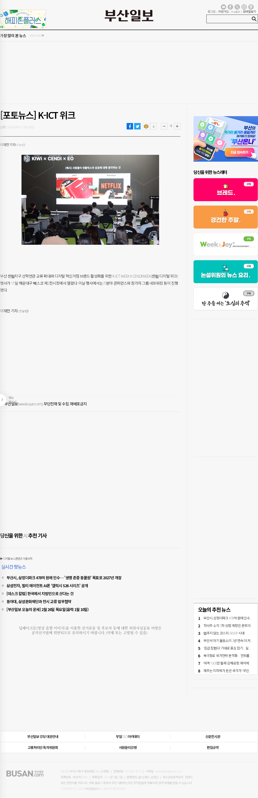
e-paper (235, 11)
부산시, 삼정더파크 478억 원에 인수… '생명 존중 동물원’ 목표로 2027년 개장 (63, 577)
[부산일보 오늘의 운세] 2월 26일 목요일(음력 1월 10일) (47, 609)
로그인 (211, 11)
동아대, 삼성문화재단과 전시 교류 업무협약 (38, 601)
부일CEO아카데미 (128, 736)
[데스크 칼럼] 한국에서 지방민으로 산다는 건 (39, 593)
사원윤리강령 (128, 747)
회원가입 (223, 11)
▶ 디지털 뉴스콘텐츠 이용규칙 (16, 559)
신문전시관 (212, 736)
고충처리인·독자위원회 (43, 747)
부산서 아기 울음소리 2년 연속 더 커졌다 (229, 640)
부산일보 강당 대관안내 (42, 736)
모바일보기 (249, 11)
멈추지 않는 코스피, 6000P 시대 (223, 633)
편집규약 (213, 747)
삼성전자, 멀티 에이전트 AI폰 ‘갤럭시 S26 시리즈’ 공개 (47, 585)
